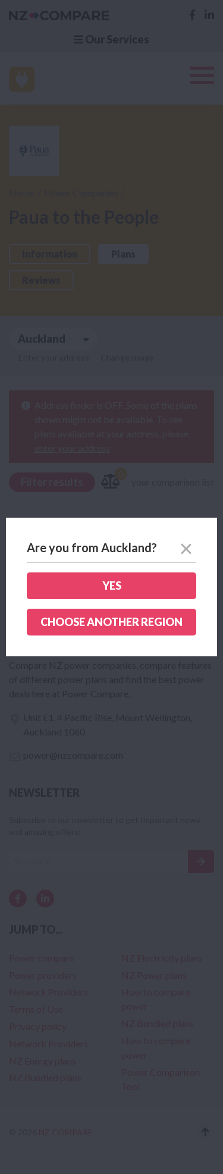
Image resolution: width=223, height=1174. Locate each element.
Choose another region (111, 621)
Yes (111, 585)
